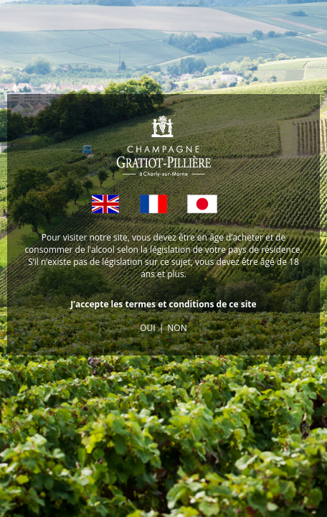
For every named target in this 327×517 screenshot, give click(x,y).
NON (176, 328)
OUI (147, 328)
